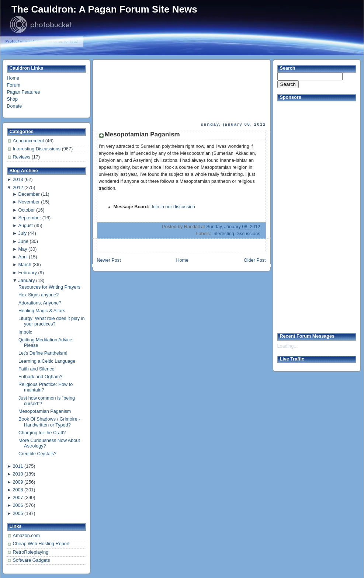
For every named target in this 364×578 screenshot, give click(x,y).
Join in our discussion (172, 206)
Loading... (287, 346)
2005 (18, 513)
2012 (18, 187)
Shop (12, 99)
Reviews (22, 157)
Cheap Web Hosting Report (41, 543)
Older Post (255, 260)
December (29, 194)
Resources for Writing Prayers (49, 287)
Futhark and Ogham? (40, 376)
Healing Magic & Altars (41, 310)
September (29, 217)
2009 (18, 482)
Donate (14, 106)
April (23, 257)
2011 (18, 466)
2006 (18, 505)
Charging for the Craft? (42, 432)
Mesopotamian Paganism (44, 411)
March (24, 264)
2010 (18, 474)
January (26, 280)
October (26, 210)
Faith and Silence (36, 369)
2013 (18, 179)
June (23, 241)
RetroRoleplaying (31, 552)
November (29, 202)
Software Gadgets (31, 560)
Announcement (29, 140)
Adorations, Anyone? (39, 303)
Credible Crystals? (37, 453)
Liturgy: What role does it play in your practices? (51, 321)
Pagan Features (23, 92)
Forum (13, 85)
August (25, 225)
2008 (18, 489)
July (22, 233)
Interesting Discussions (37, 149)
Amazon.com (26, 535)
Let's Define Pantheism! (42, 353)
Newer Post (109, 260)
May (22, 249)
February (27, 272)
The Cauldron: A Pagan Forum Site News (104, 9)
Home (13, 78)
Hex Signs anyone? (38, 294)
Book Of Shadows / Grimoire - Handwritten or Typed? (49, 422)
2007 (18, 497)
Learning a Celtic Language (46, 361)
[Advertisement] (132, 90)
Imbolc (25, 332)
